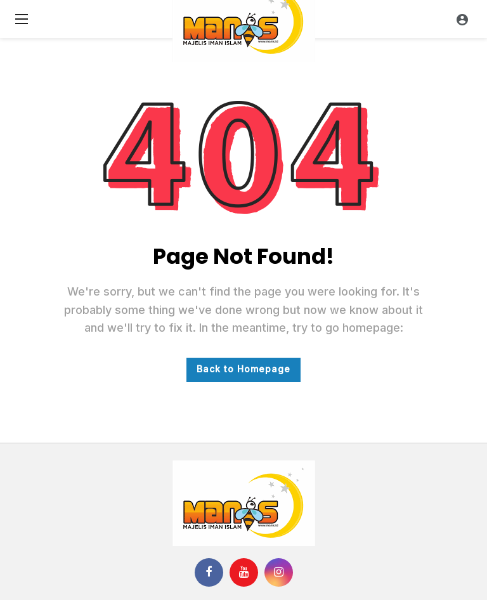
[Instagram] (278, 572)
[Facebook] (209, 572)
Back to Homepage (243, 368)
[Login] (462, 19)
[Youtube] (244, 572)
